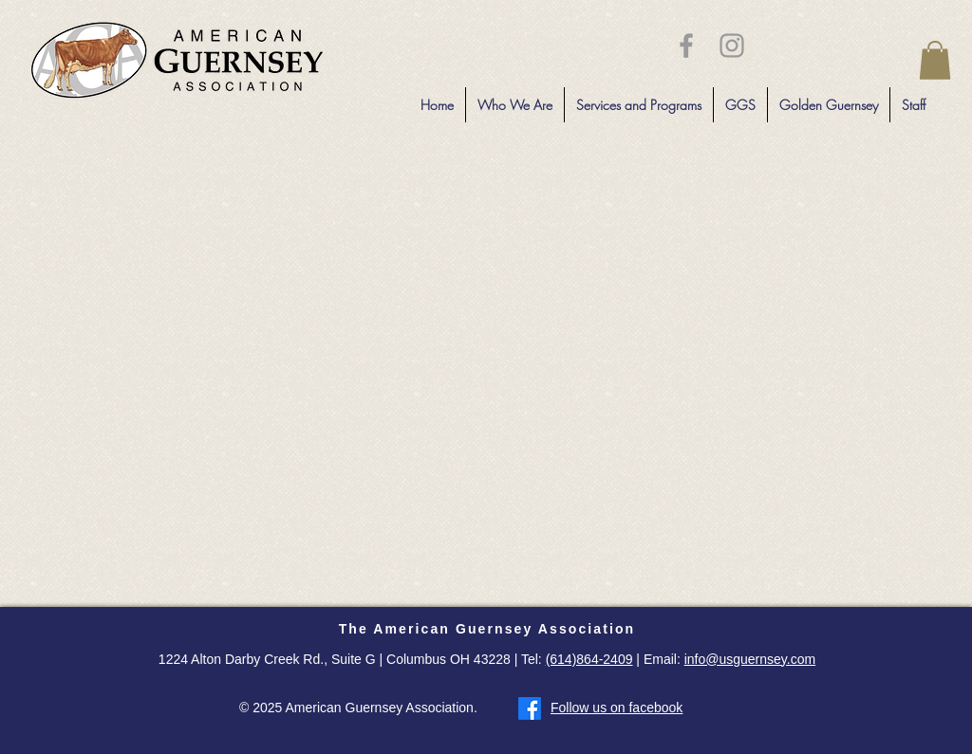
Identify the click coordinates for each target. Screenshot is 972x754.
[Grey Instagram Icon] (732, 45)
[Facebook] (529, 708)
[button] (935, 60)
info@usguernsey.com (749, 659)
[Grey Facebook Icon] (686, 45)
